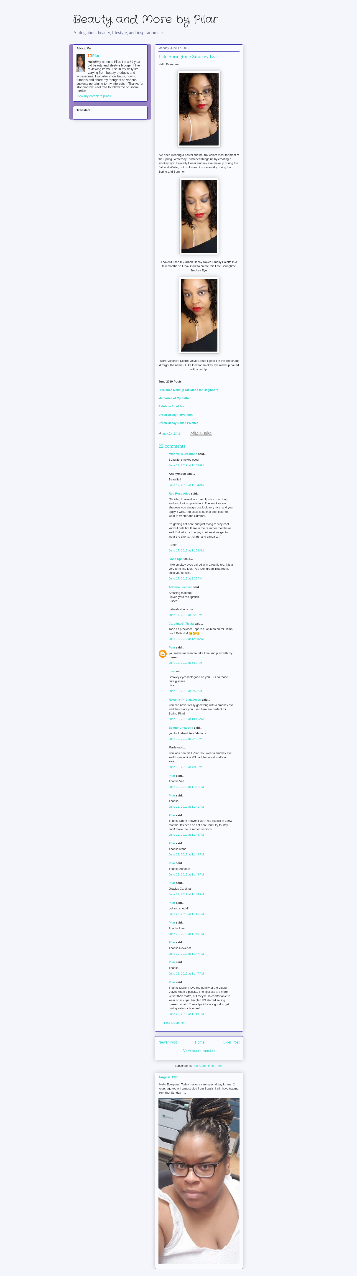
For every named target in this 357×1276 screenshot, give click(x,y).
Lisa (172, 671)
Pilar (172, 775)
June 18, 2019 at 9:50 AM (185, 691)
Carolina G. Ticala (181, 623)
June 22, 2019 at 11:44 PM (186, 874)
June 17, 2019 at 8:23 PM (185, 615)
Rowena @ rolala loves (185, 699)
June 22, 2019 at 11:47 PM (186, 953)
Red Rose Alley (179, 493)
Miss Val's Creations (183, 454)
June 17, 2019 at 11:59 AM (186, 550)
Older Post (231, 1042)
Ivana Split (176, 559)
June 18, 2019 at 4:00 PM (185, 767)
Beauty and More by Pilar (145, 20)
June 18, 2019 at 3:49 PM (185, 738)
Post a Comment (175, 1022)
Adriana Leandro (180, 587)
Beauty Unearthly (181, 727)
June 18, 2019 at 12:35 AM (186, 639)
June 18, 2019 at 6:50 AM (185, 662)
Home (200, 1042)
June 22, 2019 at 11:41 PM (186, 787)
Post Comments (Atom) (208, 1065)
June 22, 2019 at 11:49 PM (186, 1014)
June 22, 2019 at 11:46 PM (186, 934)
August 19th (168, 1077)
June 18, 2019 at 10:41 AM (186, 719)
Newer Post (167, 1042)
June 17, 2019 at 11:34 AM (186, 485)
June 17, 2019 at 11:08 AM (186, 465)
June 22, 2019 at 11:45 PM (186, 914)
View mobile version (199, 1051)
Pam (172, 647)
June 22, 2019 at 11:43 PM (186, 834)
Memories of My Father (174, 398)
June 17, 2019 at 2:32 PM (185, 578)
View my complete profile (94, 96)
